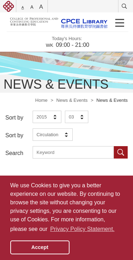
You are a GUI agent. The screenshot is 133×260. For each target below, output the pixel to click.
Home (41, 100)
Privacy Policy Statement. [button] (82, 229)
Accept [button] (39, 247)
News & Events (72, 100)
